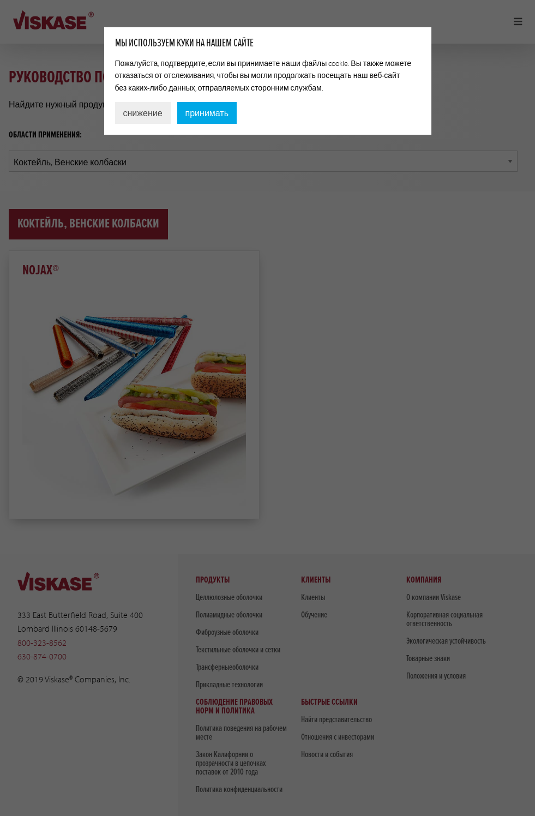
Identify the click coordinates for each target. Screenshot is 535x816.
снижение (143, 112)
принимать (207, 112)
